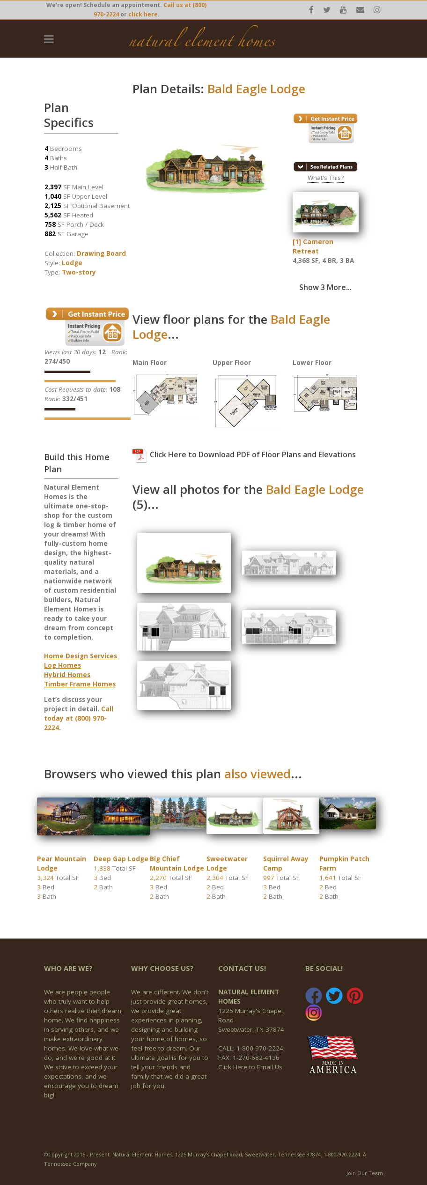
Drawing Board (101, 253)
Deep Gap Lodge (121, 859)
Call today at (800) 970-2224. (78, 718)
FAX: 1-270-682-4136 (249, 1057)
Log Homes (62, 665)
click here (143, 14)
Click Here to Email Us (250, 1067)
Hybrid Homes (67, 675)
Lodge (72, 263)
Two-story (79, 272)
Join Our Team (364, 1173)
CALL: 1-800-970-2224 (250, 1048)
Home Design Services (80, 656)
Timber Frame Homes (80, 684)
